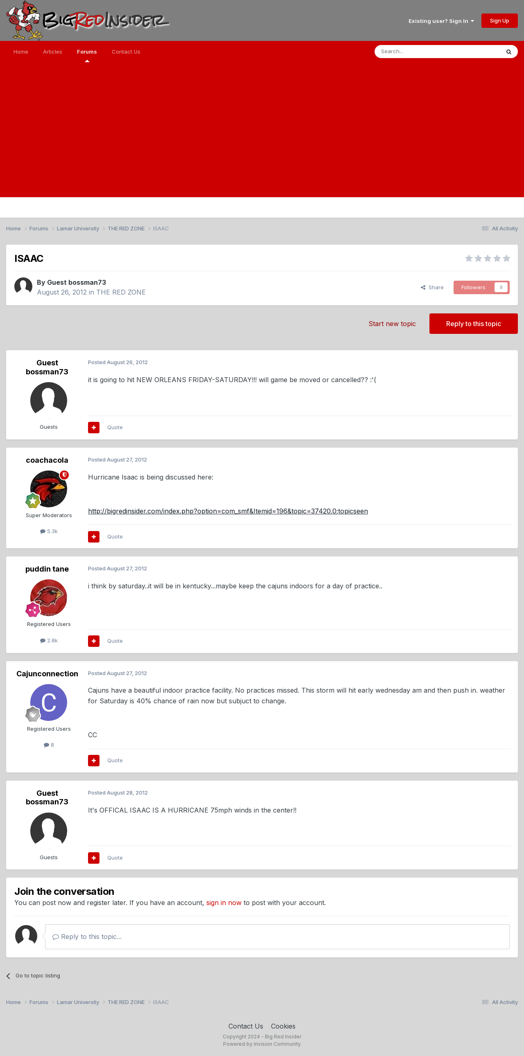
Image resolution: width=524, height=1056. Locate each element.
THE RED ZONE (121, 292)
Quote (115, 427)
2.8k (49, 640)
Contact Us (126, 51)
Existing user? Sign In (441, 21)
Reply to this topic (473, 324)
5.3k (49, 531)
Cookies (283, 1026)
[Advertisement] (262, 140)
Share (432, 287)
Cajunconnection (47, 673)
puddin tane (47, 569)
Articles (52, 51)
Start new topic (392, 324)
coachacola (47, 460)
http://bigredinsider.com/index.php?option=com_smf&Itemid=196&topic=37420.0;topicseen (228, 511)
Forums (87, 55)
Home (21, 51)
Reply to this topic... (87, 936)
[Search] (416, 51)
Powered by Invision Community (262, 1044)
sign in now (224, 902)
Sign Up (499, 20)
